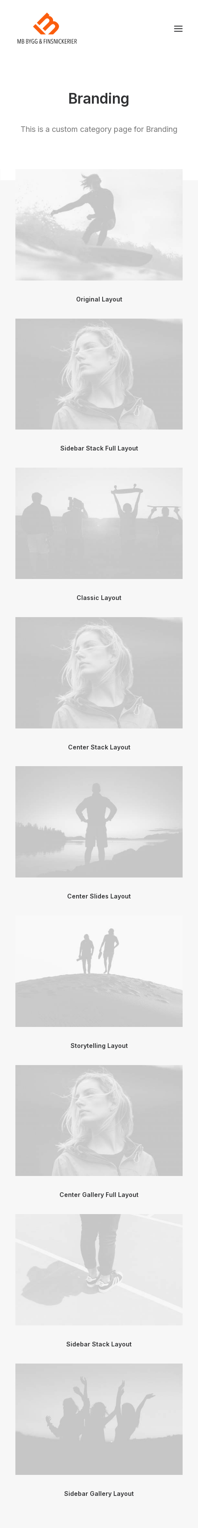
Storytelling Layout (99, 1045)
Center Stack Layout (99, 747)
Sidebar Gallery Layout (99, 1493)
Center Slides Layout (99, 896)
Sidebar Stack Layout (99, 1344)
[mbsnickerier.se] (47, 29)
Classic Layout (99, 597)
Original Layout (99, 299)
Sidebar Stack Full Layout (99, 448)
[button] (178, 28)
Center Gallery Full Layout (99, 1194)
